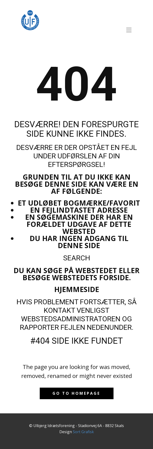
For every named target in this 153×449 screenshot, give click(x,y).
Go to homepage (76, 393)
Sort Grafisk (83, 431)
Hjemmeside (76, 289)
